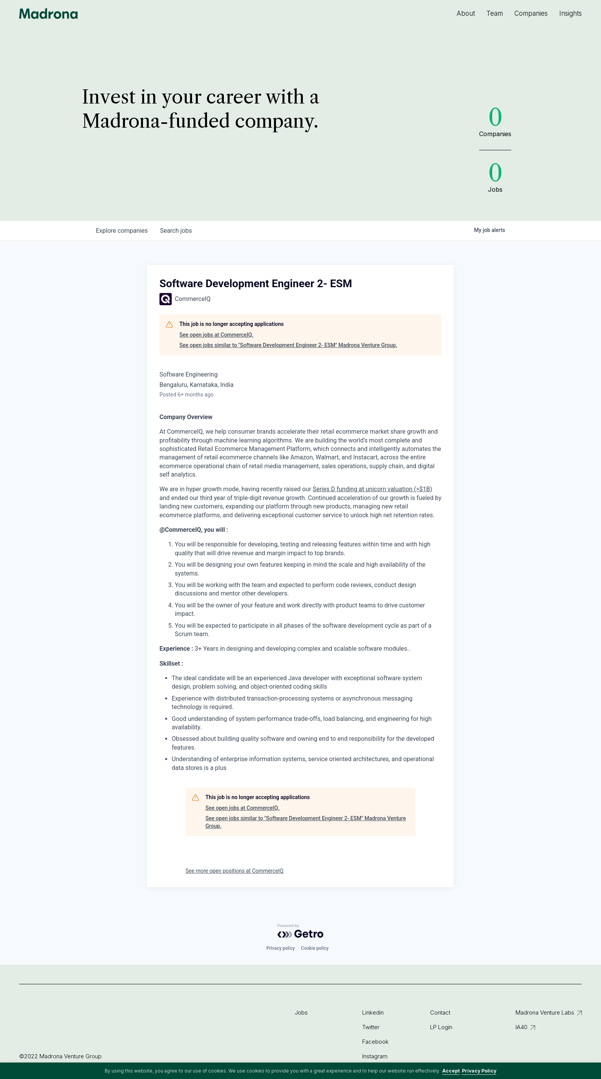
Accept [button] (451, 1071)
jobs (176, 230)
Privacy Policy (479, 1071)
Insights (570, 13)
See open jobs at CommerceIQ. (216, 335)
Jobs (301, 1012)
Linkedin (373, 1012)
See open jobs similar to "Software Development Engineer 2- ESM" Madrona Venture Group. (288, 345)
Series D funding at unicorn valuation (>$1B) (372, 489)
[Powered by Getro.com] (300, 931)
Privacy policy (280, 948)
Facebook (375, 1041)
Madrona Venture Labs (545, 1012)
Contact (440, 1012)
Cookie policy (314, 948)
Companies (531, 13)
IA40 (521, 1027)
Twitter (370, 1027)
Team (494, 13)
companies (122, 230)
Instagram (375, 1056)
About (465, 13)
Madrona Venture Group (48, 13)
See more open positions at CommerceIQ (234, 871)
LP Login (441, 1027)
